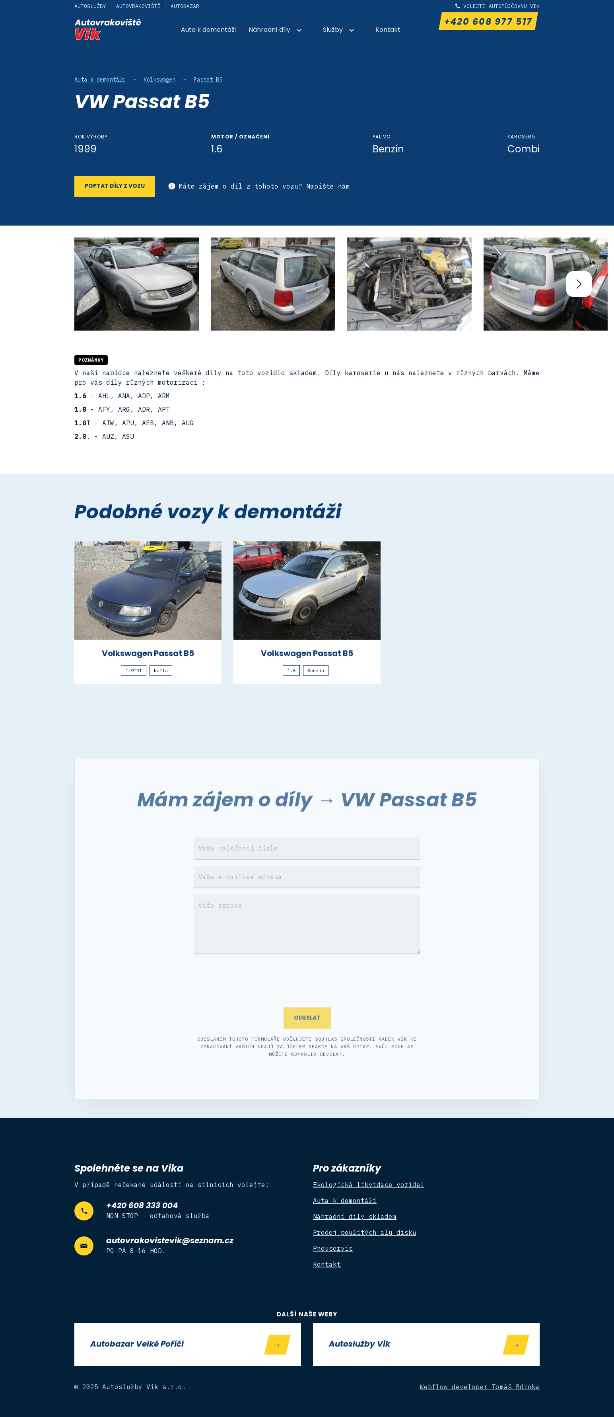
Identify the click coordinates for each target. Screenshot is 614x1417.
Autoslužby (90, 6)
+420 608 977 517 (488, 22)
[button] (279, 31)
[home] (107, 29)
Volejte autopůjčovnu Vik (501, 6)
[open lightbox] (136, 284)
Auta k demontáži (208, 30)
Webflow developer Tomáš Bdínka (480, 1387)
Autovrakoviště (138, 6)
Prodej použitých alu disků (364, 1232)
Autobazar (185, 6)
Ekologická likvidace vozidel (368, 1185)
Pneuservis (333, 1248)
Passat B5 (208, 79)
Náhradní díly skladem (354, 1216)
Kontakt (387, 30)
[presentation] (307, 990)
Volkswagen (159, 79)
